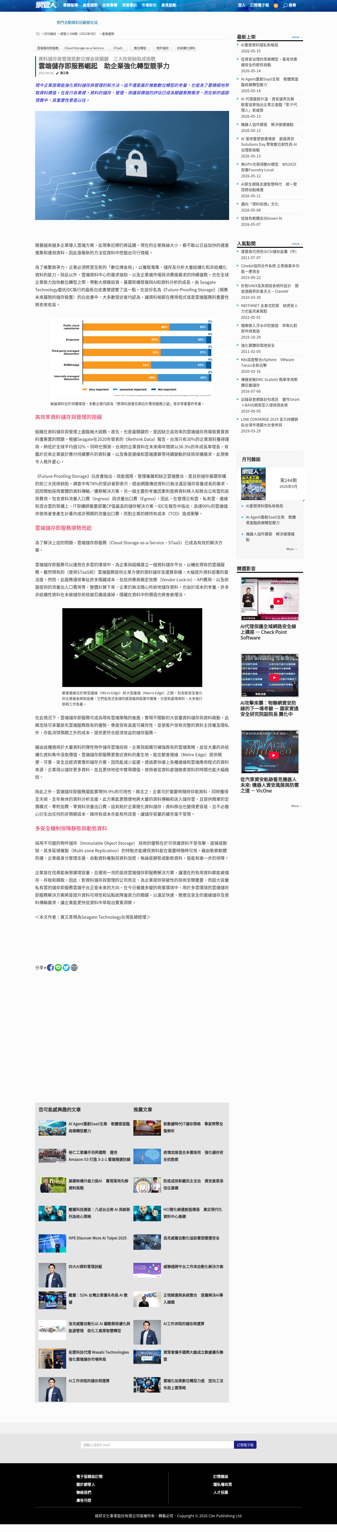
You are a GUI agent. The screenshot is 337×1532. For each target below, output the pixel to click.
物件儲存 (163, 48)
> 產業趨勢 (107, 33)
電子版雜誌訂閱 (88, 1476)
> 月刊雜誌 (49, 33)
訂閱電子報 (259, 5)
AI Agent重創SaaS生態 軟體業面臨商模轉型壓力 (271, 519)
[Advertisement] (132, 1041)
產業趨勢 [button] (90, 5)
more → (297, 37)
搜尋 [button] (289, 5)
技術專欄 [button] (109, 5)
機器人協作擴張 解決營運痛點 (270, 536)
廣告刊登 (82, 1500)
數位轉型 (140, 48)
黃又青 (64, 73)
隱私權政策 (220, 1484)
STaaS (118, 48)
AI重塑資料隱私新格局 (264, 505)
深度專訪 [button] (129, 5)
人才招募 (218, 1492)
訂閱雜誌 (218, 1476)
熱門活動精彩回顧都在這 (77, 22)
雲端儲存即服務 (48, 48)
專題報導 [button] (70, 5)
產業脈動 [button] (168, 5)
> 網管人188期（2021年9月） (78, 33)
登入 (241, 5)
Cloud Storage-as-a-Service (84, 48)
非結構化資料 (186, 48)
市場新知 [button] (149, 5)
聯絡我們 (82, 1492)
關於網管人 (84, 1484)
